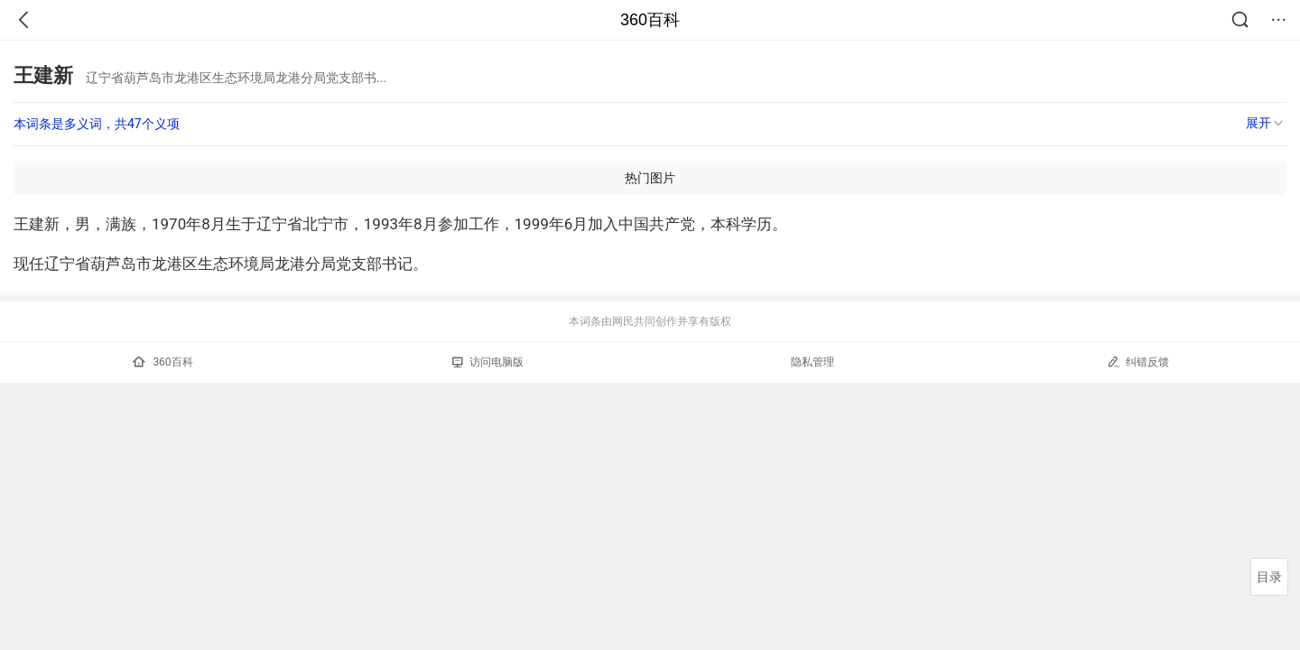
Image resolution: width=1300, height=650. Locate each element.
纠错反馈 (1138, 361)
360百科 (650, 20)
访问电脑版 (488, 362)
